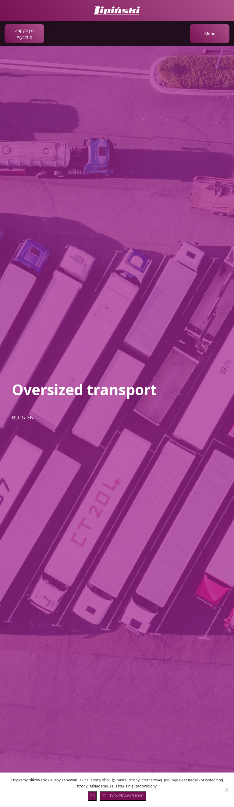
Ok (92, 795)
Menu (209, 33)
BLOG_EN (23, 417)
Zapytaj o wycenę (24, 33)
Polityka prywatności (122, 795)
